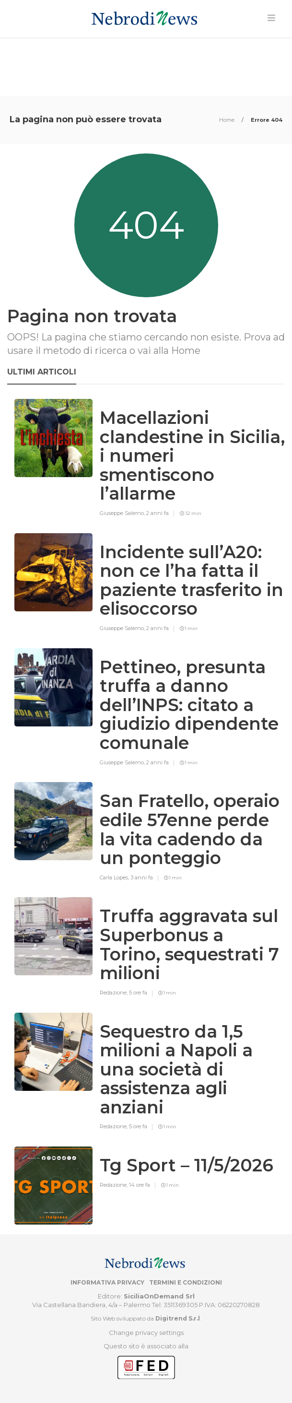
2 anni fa (157, 513)
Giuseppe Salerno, (123, 513)
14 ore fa (139, 1184)
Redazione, (114, 992)
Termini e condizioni (185, 1282)
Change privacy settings (146, 1332)
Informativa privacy (107, 1282)
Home (227, 120)
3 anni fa (141, 877)
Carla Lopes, (115, 877)
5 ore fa (138, 992)
